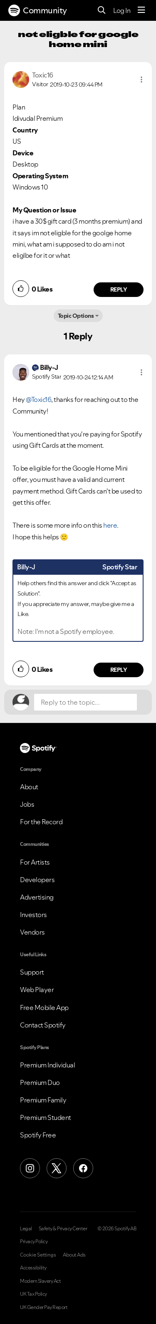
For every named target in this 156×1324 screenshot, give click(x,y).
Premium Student (45, 1117)
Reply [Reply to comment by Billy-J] (118, 670)
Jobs (27, 804)
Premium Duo (40, 1082)
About (29, 786)
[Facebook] (83, 1168)
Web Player (37, 989)
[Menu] (141, 10)
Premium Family (43, 1100)
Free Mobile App (44, 1007)
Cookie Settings (38, 1255)
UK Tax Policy (33, 1294)
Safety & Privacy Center (63, 1228)
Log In (121, 10)
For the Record (41, 821)
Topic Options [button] (76, 316)
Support (32, 972)
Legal (26, 1228)
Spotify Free (38, 1134)
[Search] (101, 10)
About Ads (74, 1255)
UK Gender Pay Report (43, 1307)
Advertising (37, 897)
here (110, 525)
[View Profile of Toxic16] (42, 75)
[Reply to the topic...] (85, 702)
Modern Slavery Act (40, 1281)
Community (37, 10)
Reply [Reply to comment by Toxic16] (118, 289)
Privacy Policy (33, 1241)
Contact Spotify (43, 1025)
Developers (37, 879)
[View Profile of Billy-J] (49, 367)
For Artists (35, 862)
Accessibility (33, 1267)
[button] (141, 79)
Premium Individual (47, 1065)
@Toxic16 (38, 399)
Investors (33, 914)
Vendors (32, 932)
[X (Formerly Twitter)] (57, 1168)
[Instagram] (30, 1168)
